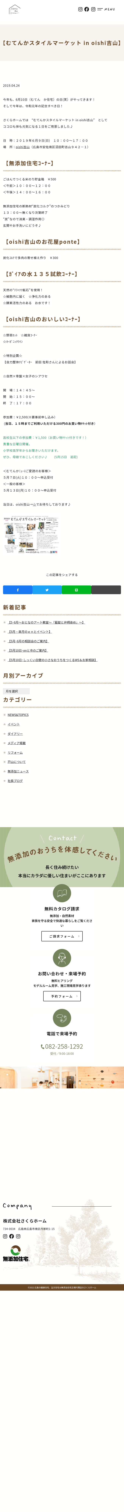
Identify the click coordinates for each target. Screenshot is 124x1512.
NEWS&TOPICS (18, 714)
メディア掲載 (17, 743)
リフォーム (15, 752)
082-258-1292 (64, 1046)
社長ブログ (15, 780)
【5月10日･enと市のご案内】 (28, 650)
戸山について (17, 761)
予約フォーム (62, 996)
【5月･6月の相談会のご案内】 (28, 641)
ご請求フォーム (62, 936)
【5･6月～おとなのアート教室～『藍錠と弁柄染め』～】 (46, 622)
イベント (14, 724)
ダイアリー (15, 733)
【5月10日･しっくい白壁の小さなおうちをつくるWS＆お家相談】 (52, 660)
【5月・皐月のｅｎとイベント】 (30, 631)
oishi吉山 (23, 147)
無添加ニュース (18, 771)
